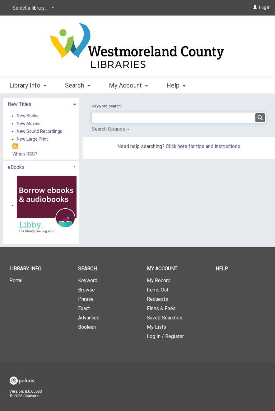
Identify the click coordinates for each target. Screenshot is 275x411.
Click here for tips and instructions (203, 146)
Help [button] (175, 85)
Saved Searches (164, 318)
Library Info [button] (27, 85)
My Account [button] (128, 85)
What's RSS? (24, 153)
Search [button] (77, 85)
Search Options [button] (110, 129)
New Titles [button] (19, 104)
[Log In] (255, 7)
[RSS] (15, 146)
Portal (15, 280)
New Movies (28, 123)
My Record (158, 280)
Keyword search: (107, 106)
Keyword (87, 280)
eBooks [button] (16, 167)
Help (222, 269)
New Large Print (32, 139)
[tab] (41, 104)
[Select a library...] (32, 8)
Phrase (86, 299)
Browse (86, 290)
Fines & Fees (161, 308)
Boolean (87, 327)
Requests (157, 299)
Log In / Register (165, 336)
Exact (84, 308)
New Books (28, 115)
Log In (265, 7)
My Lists (156, 327)
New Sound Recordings (39, 131)
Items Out (157, 290)
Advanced (89, 318)
